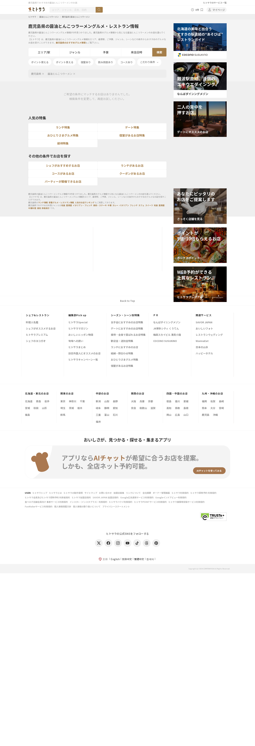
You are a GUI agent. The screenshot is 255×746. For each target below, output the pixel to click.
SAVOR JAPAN (204, 322)
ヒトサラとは (55, 492)
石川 (115, 414)
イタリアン (124, 205)
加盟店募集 (119, 492)
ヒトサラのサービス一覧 (214, 2)
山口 (185, 414)
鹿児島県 (36, 73)
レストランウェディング (209, 334)
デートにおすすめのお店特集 (127, 328)
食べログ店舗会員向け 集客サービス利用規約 (46, 501)
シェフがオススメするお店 (41, 328)
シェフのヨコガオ (36, 341)
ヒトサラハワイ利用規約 (120, 501)
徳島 (168, 401)
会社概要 (147, 492)
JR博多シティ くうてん (166, 328)
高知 (168, 408)
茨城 (71, 408)
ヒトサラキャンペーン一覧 (83, 359)
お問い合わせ (105, 492)
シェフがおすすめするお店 (63, 165)
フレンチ (134, 205)
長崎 (221, 401)
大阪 (133, 401)
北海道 (28, 401)
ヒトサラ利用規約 (180, 492)
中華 (110, 205)
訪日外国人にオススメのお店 (84, 353)
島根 (185, 408)
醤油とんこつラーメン (49, 16)
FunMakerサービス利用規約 (38, 506)
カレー (115, 205)
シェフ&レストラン (37, 315)
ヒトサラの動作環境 (73, 492)
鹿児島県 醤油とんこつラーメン (76, 16)
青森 (38, 401)
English (115, 559)
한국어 (150, 559)
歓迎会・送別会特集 (122, 341)
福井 (98, 421)
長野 (115, 401)
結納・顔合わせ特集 (122, 353)
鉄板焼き (46, 208)
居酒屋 (69, 205)
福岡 (204, 401)
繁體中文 (139, 559)
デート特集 (132, 127)
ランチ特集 (63, 127)
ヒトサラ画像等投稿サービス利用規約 (186, 501)
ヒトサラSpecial (77, 322)
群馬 (62, 414)
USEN (28, 492)
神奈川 (72, 401)
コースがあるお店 (63, 173)
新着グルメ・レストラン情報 (61, 202)
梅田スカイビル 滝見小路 (167, 334)
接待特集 (63, 143)
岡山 (168, 414)
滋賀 (153, 408)
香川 (177, 401)
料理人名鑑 (32, 322)
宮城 (27, 408)
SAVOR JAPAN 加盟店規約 (105, 497)
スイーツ (149, 205)
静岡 (106, 408)
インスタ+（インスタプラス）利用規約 (88, 501)
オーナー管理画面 (161, 492)
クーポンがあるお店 (132, 173)
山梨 (106, 401)
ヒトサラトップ (39, 492)
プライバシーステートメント (116, 506)
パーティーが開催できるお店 (63, 181)
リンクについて (133, 492)
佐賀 (212, 401)
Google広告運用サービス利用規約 (137, 497)
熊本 (204, 408)
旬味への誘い (75, 341)
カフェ (141, 205)
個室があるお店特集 (132, 135)
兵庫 (142, 401)
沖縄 (215, 414)
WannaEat (202, 341)
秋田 (35, 408)
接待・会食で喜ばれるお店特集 (128, 334)
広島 (177, 414)
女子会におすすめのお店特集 (127, 322)
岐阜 (98, 408)
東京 (62, 401)
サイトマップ (90, 492)
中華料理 (32, 208)
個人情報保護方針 (62, 506)
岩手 (46, 401)
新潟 (98, 401)
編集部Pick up (77, 315)
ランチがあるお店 (132, 165)
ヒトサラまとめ (77, 347)
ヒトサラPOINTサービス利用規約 (150, 501)
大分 (212, 408)
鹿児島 (205, 414)
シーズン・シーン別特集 (125, 315)
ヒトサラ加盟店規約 (81, 497)
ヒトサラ (32, 16)
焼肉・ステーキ (100, 205)
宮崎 (221, 408)
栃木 (79, 408)
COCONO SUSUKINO (165, 341)
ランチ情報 (43, 202)
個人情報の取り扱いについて (87, 506)
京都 (150, 401)
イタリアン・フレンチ (82, 205)
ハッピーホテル (204, 353)
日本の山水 (202, 347)
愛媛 (185, 401)
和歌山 (143, 408)
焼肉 (39, 208)
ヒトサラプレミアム (37, 334)
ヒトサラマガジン (78, 328)
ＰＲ (155, 315)
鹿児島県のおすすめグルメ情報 (71, 42)
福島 (27, 414)
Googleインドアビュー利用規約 (170, 497)
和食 (63, 205)
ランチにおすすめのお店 (124, 347)
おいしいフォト (204, 328)
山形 (44, 408)
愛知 (115, 408)
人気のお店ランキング (84, 202)
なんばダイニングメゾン (166, 322)
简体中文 (127, 559)
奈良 (133, 408)
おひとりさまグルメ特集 (62, 135)
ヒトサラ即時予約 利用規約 (203, 492)
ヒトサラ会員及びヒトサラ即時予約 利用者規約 (47, 497)
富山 (106, 414)
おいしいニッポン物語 (80, 334)
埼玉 (62, 408)
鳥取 (177, 408)
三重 (98, 414)
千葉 (82, 401)
